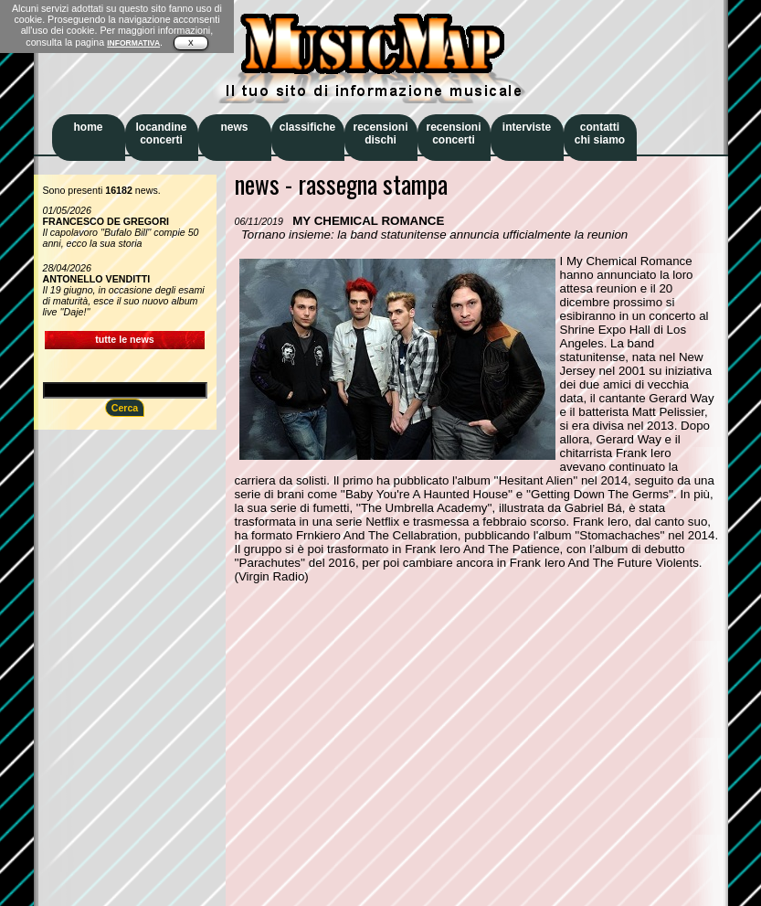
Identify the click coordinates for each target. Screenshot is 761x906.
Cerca (125, 407)
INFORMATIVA (133, 43)
